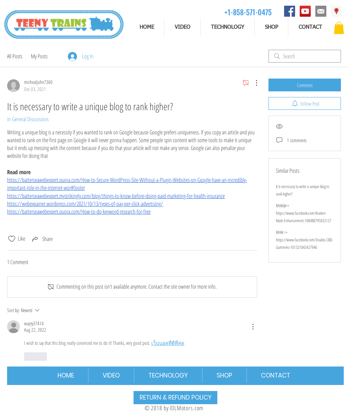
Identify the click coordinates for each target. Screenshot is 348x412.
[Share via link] (42, 239)
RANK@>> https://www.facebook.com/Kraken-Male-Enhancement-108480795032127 (303, 213)
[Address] (336, 11)
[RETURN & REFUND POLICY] (175, 397)
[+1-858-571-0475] (248, 12)
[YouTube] (305, 11)
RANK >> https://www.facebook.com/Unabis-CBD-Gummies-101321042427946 (304, 239)
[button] (339, 28)
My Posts (39, 56)
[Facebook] (289, 11)
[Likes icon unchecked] (11, 239)
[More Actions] (253, 83)
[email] (320, 11)
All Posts (14, 56)
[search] (304, 56)
